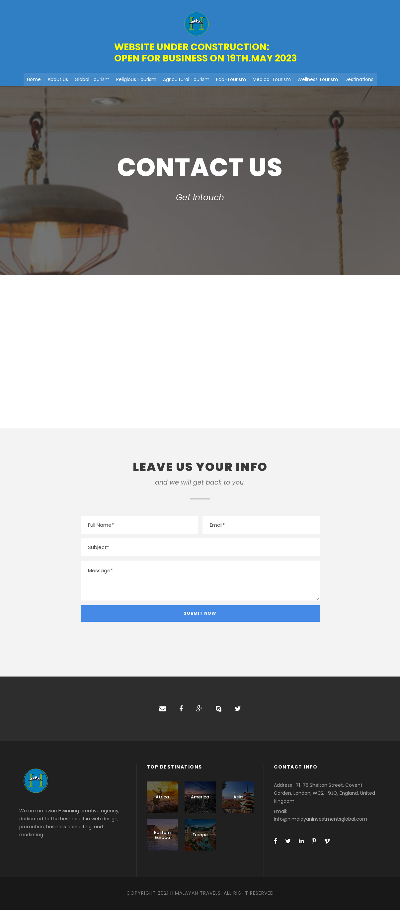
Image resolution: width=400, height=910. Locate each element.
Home (34, 79)
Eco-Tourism (231, 79)
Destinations (359, 79)
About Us (57, 79)
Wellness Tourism (317, 79)
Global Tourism (92, 79)
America (200, 797)
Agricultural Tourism (186, 79)
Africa (162, 797)
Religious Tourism (136, 79)
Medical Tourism (272, 79)
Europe (200, 835)
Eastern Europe (162, 835)
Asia (238, 797)
